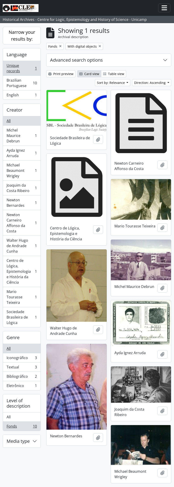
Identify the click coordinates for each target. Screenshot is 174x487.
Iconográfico (21, 359)
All (9, 120)
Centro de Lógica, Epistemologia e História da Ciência (21, 271)
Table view (113, 74)
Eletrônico (21, 386)
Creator (14, 110)
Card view (89, 74)
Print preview (60, 74)
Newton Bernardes (21, 202)
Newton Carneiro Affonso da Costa (21, 223)
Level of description (18, 403)
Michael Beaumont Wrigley (21, 170)
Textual (21, 368)
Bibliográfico (21, 377)
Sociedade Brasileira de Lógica (21, 317)
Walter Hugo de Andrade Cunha (21, 246)
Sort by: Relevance (111, 82)
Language (17, 54)
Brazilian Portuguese (21, 83)
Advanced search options (76, 60)
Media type (18, 441)
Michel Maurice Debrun (21, 136)
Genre (13, 337)
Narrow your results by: (22, 35)
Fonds (21, 427)
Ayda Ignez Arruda (21, 153)
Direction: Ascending (150, 82)
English (21, 96)
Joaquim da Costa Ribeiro (21, 188)
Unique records (21, 68)
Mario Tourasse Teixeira (21, 297)
